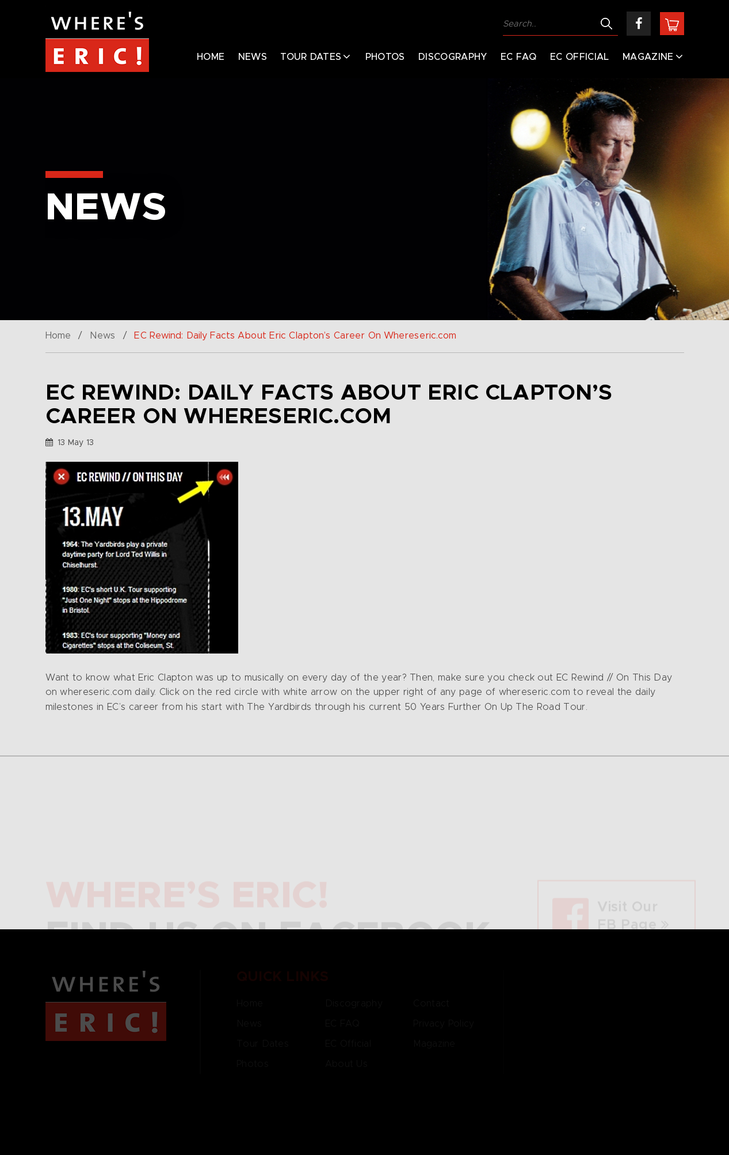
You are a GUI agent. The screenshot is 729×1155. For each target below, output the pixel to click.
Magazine (648, 57)
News (252, 57)
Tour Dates (310, 57)
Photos (385, 57)
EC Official (579, 57)
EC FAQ (519, 57)
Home (210, 57)
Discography (452, 57)
